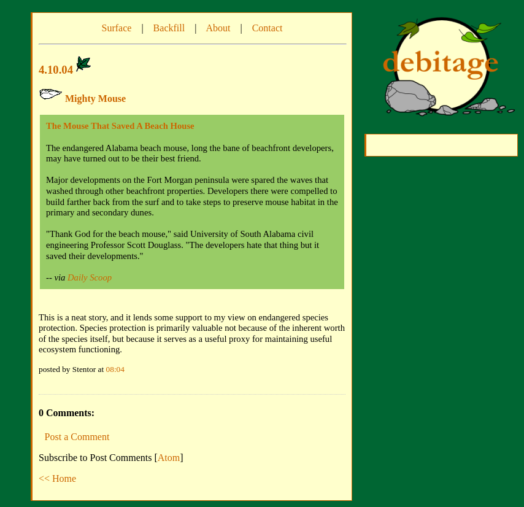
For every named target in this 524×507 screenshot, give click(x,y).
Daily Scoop (89, 277)
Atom (169, 457)
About (218, 28)
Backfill (169, 28)
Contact (267, 28)
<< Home (57, 478)
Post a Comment (77, 437)
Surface (117, 28)
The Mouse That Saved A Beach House (120, 126)
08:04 (115, 369)
